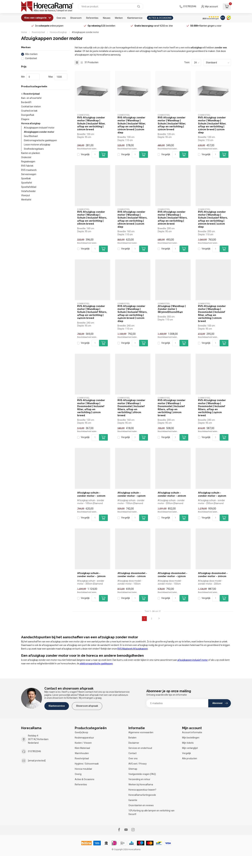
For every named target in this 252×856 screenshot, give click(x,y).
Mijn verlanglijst (190, 748)
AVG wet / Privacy (137, 763)
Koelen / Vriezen (83, 743)
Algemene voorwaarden (140, 732)
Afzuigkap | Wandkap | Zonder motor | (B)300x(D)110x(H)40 (172, 309)
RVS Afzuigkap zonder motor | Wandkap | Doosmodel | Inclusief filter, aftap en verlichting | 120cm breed (91, 408)
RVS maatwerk (29, 170)
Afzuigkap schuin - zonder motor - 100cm (91, 494)
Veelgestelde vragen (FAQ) (142, 774)
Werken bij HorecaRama (140, 784)
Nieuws (106, 18)
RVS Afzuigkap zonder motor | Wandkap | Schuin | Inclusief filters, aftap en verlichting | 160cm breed (92, 217)
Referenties (92, 18)
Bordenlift (26, 102)
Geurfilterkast (31, 136)
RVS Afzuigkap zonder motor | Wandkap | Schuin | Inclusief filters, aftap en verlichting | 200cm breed (172, 217)
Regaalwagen (28, 161)
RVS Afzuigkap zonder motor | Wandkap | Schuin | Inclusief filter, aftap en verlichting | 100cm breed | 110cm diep (132, 125)
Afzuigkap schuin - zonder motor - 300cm (91, 575)
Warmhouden (82, 753)
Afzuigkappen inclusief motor (39, 127)
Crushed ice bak (29, 110)
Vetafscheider (28, 191)
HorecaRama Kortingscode (142, 795)
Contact (132, 753)
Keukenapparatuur (84, 737)
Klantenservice (134, 18)
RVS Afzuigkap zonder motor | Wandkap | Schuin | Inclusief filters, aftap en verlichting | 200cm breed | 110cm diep (213, 219)
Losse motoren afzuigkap (37, 144)
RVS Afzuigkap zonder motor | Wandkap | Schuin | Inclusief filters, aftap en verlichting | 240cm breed (92, 312)
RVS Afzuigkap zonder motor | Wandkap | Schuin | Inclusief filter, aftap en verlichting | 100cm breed (91, 123)
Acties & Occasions (84, 779)
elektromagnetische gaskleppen (96, 663)
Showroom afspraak (87, 706)
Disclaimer (133, 743)
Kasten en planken (30, 153)
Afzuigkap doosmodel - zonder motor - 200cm (213, 575)
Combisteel (31, 58)
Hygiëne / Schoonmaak (87, 763)
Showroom (76, 18)
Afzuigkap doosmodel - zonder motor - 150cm (172, 575)
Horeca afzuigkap (58, 32)
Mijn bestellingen (190, 737)
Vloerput (25, 195)
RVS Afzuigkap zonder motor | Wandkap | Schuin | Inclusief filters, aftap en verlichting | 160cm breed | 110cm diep (132, 219)
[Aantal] (95, 154)
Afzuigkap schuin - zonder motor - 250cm (212, 494)
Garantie (132, 800)
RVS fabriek (27, 165)
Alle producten (189, 758)
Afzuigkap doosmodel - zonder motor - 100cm (132, 575)
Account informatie (192, 732)
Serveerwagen (28, 174)
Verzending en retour (139, 779)
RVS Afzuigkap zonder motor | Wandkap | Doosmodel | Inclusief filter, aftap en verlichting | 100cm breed (212, 314)
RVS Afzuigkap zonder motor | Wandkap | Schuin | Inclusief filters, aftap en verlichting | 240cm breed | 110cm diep (132, 314)
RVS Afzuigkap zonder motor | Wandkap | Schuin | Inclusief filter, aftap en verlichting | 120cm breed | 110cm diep (212, 125)
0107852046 (189, 6)
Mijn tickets (188, 743)
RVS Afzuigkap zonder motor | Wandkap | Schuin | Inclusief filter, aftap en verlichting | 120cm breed (172, 123)
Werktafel (26, 199)
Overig (78, 774)
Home (24, 32)
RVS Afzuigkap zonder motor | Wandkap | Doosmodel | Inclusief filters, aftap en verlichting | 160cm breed (131, 408)
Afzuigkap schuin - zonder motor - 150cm (132, 494)
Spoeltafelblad (28, 187)
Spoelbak (26, 178)
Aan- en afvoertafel (31, 98)
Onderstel (26, 157)
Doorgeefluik (27, 115)
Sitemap (132, 769)
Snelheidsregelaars (34, 149)
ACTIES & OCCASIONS (160, 18)
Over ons (61, 18)
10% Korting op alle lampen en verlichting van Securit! (151, 812)
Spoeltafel (26, 182)
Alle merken (31, 54)
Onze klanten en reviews (141, 805)
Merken (119, 18)
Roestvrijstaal (38, 32)
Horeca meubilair (83, 769)
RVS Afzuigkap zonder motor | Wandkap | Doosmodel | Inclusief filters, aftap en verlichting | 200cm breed (172, 408)
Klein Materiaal (82, 748)
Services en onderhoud (140, 748)
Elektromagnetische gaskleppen (40, 140)
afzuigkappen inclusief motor (192, 660)
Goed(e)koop (81, 732)
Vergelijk (85, 154)
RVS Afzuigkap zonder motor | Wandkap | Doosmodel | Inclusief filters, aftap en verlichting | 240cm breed (212, 408)
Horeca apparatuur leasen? (142, 789)
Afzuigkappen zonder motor (85, 32)
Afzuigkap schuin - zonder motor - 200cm (172, 494)
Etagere (25, 119)
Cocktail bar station (31, 106)
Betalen (132, 737)
